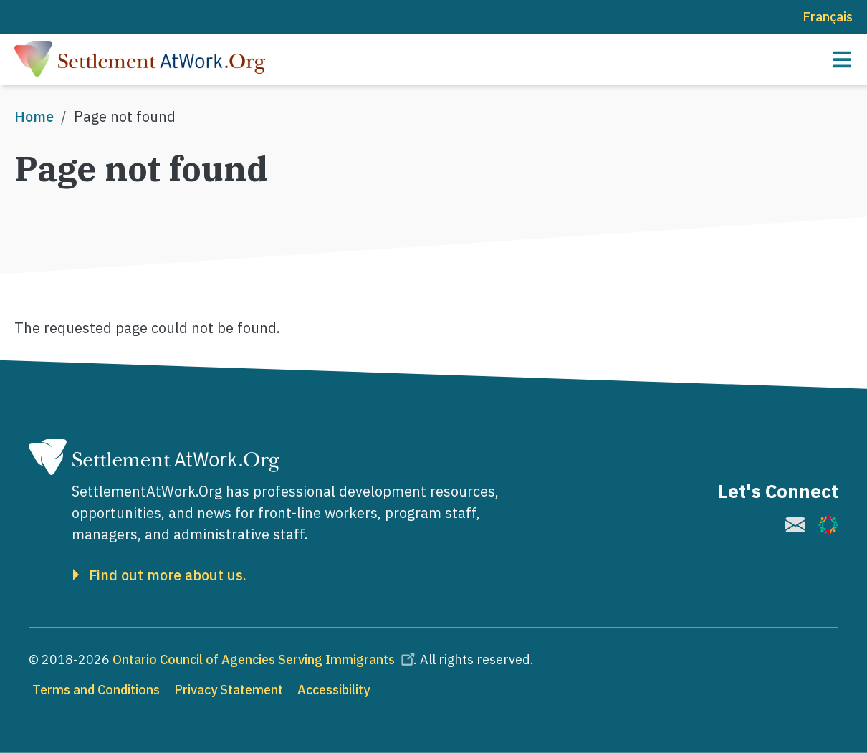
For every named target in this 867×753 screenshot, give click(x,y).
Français (828, 17)
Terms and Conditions (96, 689)
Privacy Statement (228, 689)
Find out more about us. (167, 575)
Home (34, 116)
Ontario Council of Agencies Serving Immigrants (265, 659)
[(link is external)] (795, 524)
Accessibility (333, 689)
